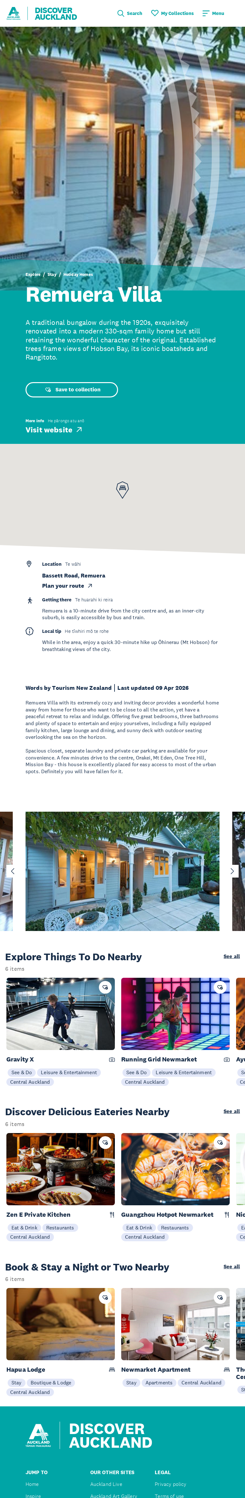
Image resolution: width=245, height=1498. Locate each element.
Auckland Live (106, 1484)
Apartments (159, 1382)
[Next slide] (232, 871)
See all (232, 956)
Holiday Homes (78, 274)
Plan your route (67, 585)
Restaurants (60, 1227)
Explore (33, 274)
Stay (52, 274)
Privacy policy (170, 1484)
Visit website (54, 429)
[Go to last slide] (12, 871)
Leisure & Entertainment (69, 1072)
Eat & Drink (24, 1227)
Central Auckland (30, 1082)
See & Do (21, 1072)
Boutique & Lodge (51, 1382)
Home (32, 1484)
